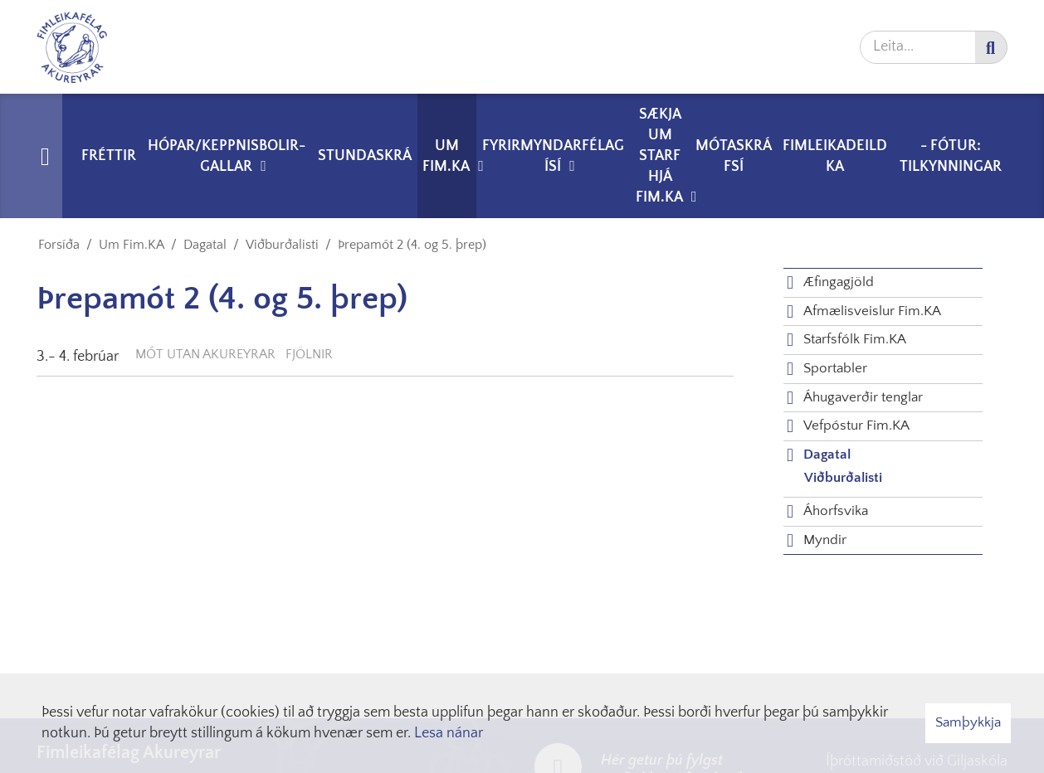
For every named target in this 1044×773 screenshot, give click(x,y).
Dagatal (205, 244)
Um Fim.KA (131, 244)
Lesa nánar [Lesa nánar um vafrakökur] (448, 733)
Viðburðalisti (282, 244)
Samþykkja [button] (968, 722)
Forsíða (59, 244)
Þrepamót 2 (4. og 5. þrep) (412, 244)
